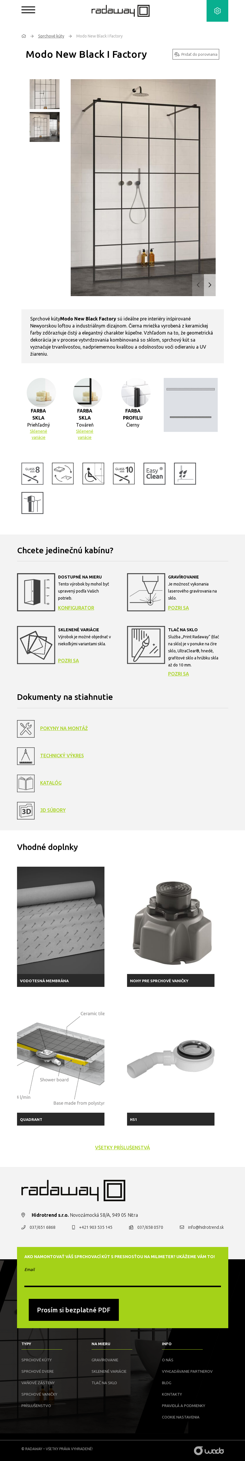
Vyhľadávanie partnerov (187, 1371)
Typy (26, 1344)
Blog (166, 1383)
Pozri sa (178, 607)
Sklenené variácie (38, 434)
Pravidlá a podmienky (183, 1406)
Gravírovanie (105, 1360)
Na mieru (101, 1344)
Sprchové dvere (37, 1371)
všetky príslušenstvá (122, 1147)
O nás (167, 1360)
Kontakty (172, 1394)
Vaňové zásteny (38, 1383)
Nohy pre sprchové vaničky (159, 981)
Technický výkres (62, 755)
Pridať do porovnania (195, 54)
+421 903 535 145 (95, 1227)
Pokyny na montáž (64, 728)
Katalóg (51, 782)
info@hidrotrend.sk (206, 1227)
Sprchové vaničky (39, 1394)
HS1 (133, 1119)
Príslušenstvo (36, 1406)
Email (29, 1269)
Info (167, 1344)
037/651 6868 (42, 1227)
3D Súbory (53, 810)
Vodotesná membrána (44, 981)
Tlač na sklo (104, 1383)
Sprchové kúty (51, 36)
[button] (210, 285)
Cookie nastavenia (181, 1417)
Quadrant (31, 1119)
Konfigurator (76, 607)
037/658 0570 (150, 1227)
